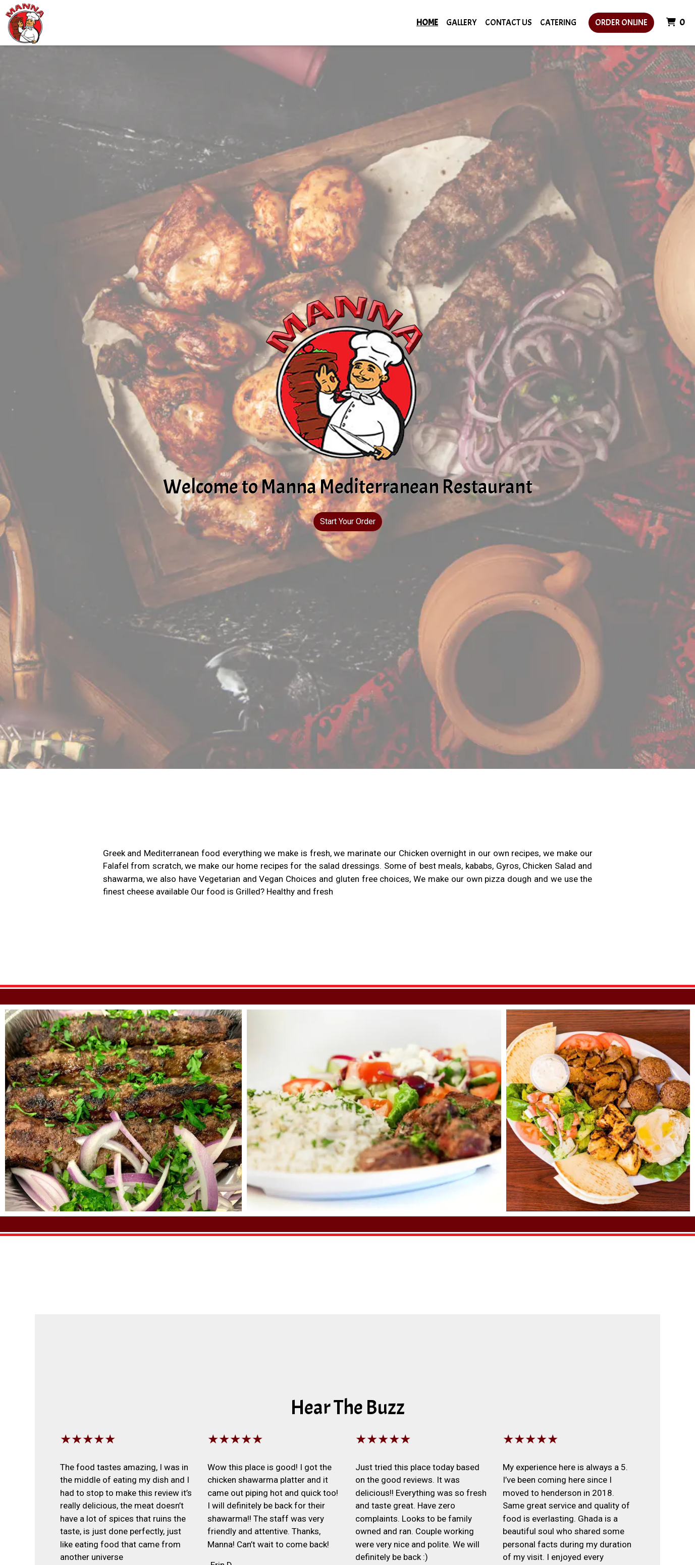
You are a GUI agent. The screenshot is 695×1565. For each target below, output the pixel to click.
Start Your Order (348, 521)
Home (427, 22)
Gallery (461, 22)
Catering (558, 22)
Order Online (621, 22)
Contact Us (508, 22)
